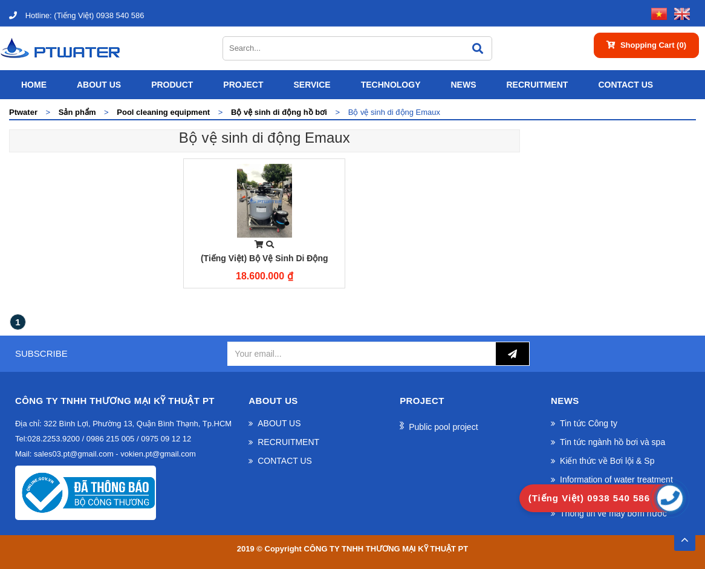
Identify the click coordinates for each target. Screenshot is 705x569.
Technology (391, 84)
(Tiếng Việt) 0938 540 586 (76, 15)
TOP (684, 536)
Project (243, 84)
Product (172, 84)
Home (34, 84)
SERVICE (311, 84)
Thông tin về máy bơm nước (613, 513)
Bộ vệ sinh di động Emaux (264, 137)
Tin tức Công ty (588, 423)
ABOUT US (99, 84)
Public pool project (443, 427)
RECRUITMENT (537, 84)
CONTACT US (625, 84)
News (463, 84)
